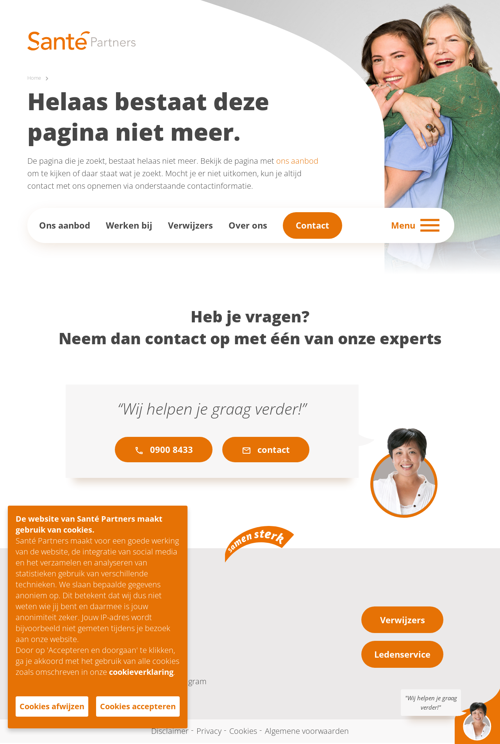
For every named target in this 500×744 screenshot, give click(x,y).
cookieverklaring (141, 672)
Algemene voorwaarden (307, 732)
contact (266, 450)
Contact (312, 226)
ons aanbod (297, 162)
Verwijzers (190, 226)
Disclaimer (170, 732)
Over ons (248, 226)
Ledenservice (402, 655)
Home (35, 78)
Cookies (243, 732)
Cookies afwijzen (52, 706)
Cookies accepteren (138, 706)
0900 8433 (163, 450)
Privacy (208, 732)
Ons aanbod (64, 226)
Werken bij (129, 226)
